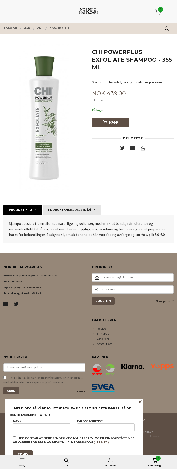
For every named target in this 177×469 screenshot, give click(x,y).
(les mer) (101, 442)
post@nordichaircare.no (28, 287)
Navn (41, 424)
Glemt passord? (164, 301)
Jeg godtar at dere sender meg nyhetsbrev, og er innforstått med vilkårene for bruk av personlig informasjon (43, 380)
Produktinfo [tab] (20, 209)
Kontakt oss (104, 343)
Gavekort (103, 338)
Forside (101, 328)
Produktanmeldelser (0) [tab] (69, 209)
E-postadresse (106, 424)
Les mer (80, 391)
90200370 (21, 281)
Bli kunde (103, 333)
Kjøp (110, 123)
